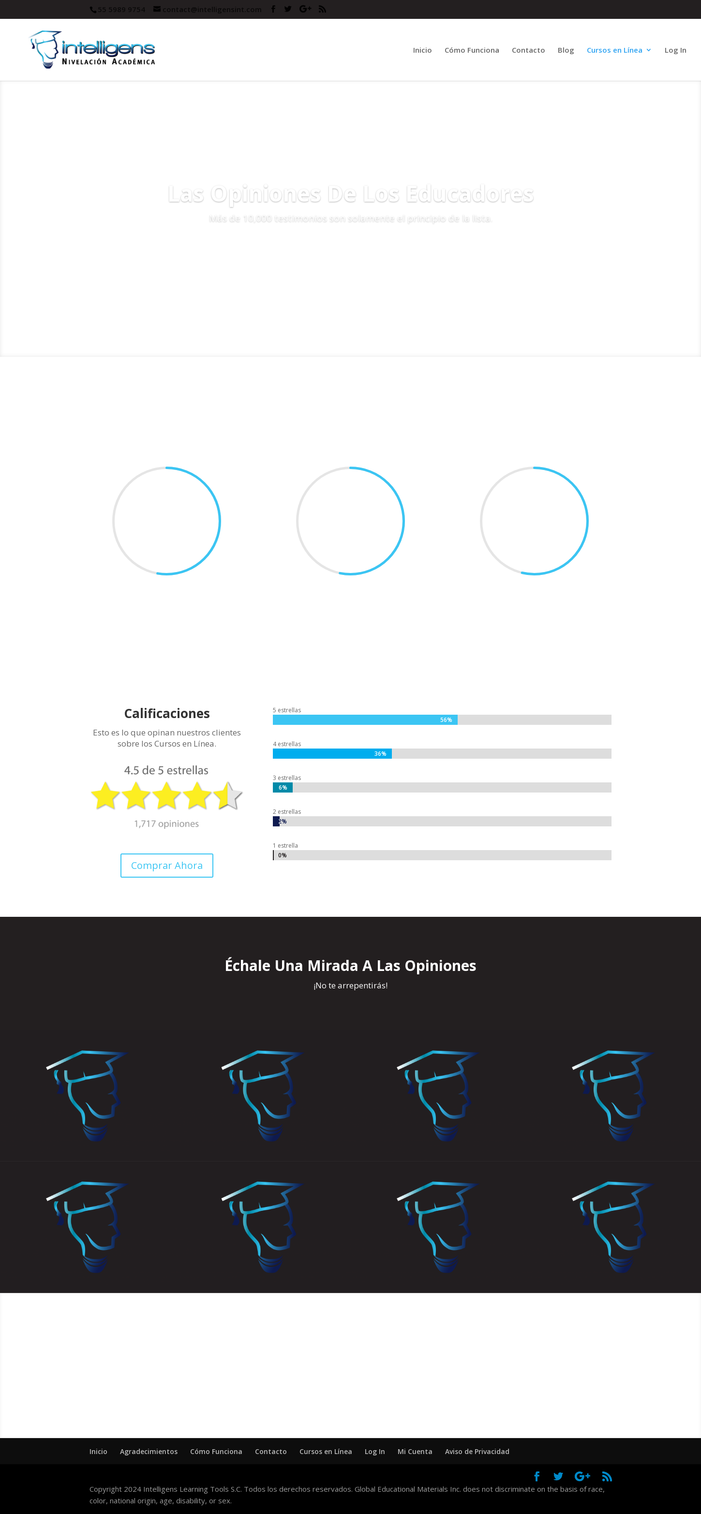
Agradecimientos (149, 1451)
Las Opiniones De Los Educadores (350, 193)
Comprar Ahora (167, 865)
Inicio (422, 50)
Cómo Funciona (472, 50)
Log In (675, 50)
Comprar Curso (350, 245)
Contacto (528, 50)
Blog (566, 50)
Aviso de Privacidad (477, 1451)
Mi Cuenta (415, 1451)
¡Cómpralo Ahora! (351, 1386)
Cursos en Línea (614, 50)
